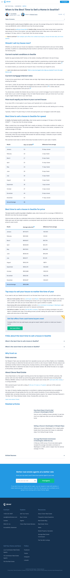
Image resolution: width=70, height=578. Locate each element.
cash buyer (28, 299)
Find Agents (64, 1)
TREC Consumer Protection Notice (40, 570)
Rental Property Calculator (45, 531)
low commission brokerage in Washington (49, 305)
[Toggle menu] (2, 1)
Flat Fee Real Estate (9, 561)
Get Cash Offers (15, 328)
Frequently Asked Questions (46, 517)
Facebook (27, 550)
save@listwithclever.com (10, 517)
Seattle (24, 6)
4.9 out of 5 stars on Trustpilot (37, 385)
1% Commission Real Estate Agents (11, 557)
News (39, 527)
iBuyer (36, 299)
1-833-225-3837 (8, 513)
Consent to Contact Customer (27, 570)
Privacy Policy (10, 570)
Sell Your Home (24, 513)
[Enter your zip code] (26, 481)
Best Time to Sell (9, 6)
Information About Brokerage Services (55, 570)
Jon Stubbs (13, 13)
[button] (26, 481)
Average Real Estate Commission (43, 535)
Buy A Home (23, 517)
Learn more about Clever (12, 399)
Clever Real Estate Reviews (27, 524)
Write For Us (7, 524)
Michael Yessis (33, 14)
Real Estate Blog (42, 520)
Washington (18, 6)
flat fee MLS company (32, 309)
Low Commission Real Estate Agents (12, 551)
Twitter (26, 553)
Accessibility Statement (10, 527)
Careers (6, 520)
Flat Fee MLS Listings (44, 540)
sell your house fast (21, 29)
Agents (22, 520)
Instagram (27, 556)
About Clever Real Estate (45, 513)
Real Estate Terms (43, 524)
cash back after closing (55, 379)
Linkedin (26, 560)
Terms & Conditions (17, 570)
